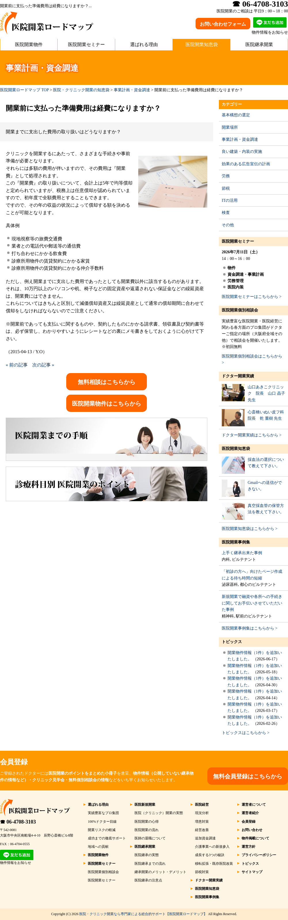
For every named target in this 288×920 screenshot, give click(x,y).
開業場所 (230, 127)
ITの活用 (230, 200)
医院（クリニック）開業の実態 (158, 813)
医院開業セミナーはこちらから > (251, 296)
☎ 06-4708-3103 (18, 822)
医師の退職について (150, 838)
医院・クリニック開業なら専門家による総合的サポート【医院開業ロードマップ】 (143, 914)
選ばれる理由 (144, 44)
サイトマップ (252, 872)
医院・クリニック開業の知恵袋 (81, 90)
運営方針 (248, 847)
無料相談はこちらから (106, 382)
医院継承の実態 (146, 855)
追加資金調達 (205, 838)
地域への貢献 (98, 847)
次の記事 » (43, 364)
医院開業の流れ (146, 830)
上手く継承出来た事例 (242, 553)
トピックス (232, 642)
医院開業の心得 (146, 822)
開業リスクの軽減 (101, 830)
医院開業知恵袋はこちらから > (249, 528)
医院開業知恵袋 (201, 44)
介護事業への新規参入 (212, 847)
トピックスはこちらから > (245, 733)
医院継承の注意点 (148, 880)
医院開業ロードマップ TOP (24, 90)
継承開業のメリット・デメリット (160, 872)
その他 (228, 225)
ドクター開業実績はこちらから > (251, 435)
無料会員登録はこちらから (247, 776)
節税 (226, 188)
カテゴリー (232, 104)
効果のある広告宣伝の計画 (246, 164)
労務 (226, 176)
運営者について (254, 805)
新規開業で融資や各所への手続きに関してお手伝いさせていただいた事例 (252, 603)
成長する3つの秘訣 (209, 855)
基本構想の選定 (236, 115)
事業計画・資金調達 (132, 90)
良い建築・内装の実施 (242, 151)
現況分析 (202, 813)
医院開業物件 (29, 44)
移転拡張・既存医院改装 (214, 864)
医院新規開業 (144, 805)
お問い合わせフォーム (223, 24)
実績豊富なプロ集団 (103, 813)
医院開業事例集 (236, 542)
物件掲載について (255, 838)
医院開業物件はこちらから (106, 403)
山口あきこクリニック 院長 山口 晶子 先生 (266, 393)
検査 (226, 212)
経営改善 (202, 830)
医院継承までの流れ (150, 864)
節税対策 (202, 872)
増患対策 (202, 822)
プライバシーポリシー (259, 855)
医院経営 (202, 805)
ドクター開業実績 (238, 376)
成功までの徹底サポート (107, 838)
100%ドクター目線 (102, 822)
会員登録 (248, 822)
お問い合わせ (252, 830)
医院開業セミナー (86, 44)
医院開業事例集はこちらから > (249, 628)
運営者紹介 (250, 813)
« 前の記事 (17, 364)
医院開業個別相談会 (240, 310)
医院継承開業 (259, 44)
